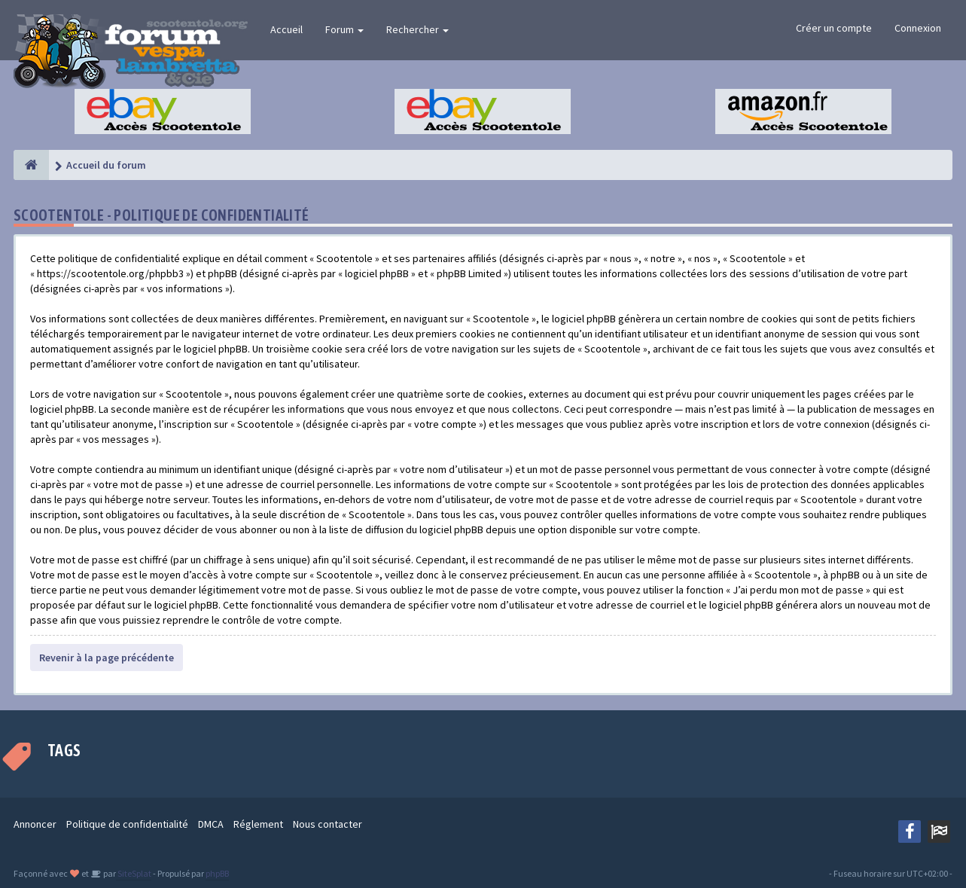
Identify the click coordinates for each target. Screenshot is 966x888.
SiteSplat (133, 873)
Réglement (258, 824)
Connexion (917, 28)
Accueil (286, 29)
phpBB (217, 873)
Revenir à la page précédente (106, 657)
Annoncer (35, 824)
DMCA (211, 824)
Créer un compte (834, 28)
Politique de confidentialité (127, 824)
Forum (344, 29)
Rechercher (417, 29)
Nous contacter (327, 824)
